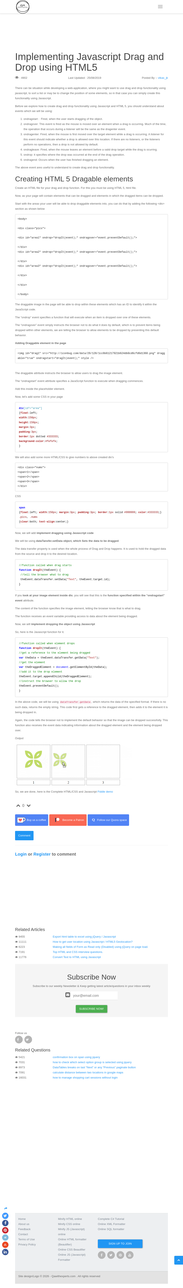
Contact (23, 1234)
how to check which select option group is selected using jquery (92, 1062)
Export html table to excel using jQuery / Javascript (84, 936)
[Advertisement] (91, 893)
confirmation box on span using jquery (76, 1057)
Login (21, 854)
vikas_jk (163, 77)
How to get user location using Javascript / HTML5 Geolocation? (93, 941)
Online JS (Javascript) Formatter (72, 1257)
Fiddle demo (105, 791)
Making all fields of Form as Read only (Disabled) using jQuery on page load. (100, 946)
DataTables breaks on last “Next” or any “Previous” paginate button (94, 1067)
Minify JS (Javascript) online (71, 1232)
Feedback (24, 1229)
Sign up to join (120, 1243)
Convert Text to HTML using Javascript (77, 957)
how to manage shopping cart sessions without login (85, 1077)
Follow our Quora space (108, 820)
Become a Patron (68, 820)
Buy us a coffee (31, 820)
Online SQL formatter (111, 1229)
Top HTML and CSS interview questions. (78, 952)
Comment (24, 835)
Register (42, 854)
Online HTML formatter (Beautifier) (72, 1242)
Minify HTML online (70, 1219)
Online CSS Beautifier (72, 1249)
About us (23, 1224)
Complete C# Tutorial (111, 1219)
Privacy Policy (27, 1244)
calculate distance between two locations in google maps (88, 1072)
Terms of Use (26, 1239)
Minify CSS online (69, 1224)
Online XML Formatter (111, 1224)
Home (22, 1219)
